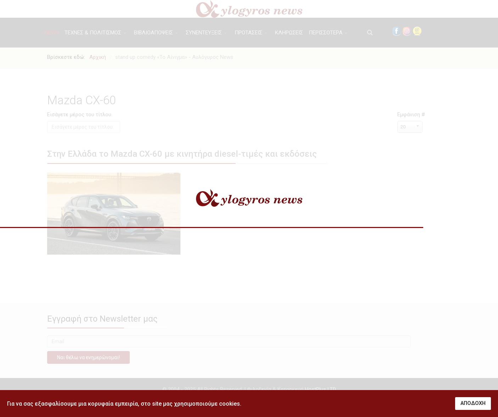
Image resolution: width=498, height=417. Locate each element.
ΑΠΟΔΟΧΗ (473, 403)
